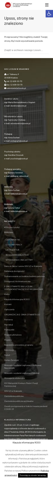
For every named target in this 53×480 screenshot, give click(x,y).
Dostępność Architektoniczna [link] (17, 281)
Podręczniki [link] (9, 329)
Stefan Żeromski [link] (11, 360)
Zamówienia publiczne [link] (14, 396)
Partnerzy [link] (8, 319)
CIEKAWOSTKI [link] (13, 239)
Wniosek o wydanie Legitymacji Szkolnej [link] (21, 373)
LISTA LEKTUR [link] (12, 250)
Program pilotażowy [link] (13, 335)
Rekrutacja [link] (9, 350)
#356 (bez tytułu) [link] (12, 227)
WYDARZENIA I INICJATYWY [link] (19, 260)
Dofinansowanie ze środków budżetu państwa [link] (24, 276)
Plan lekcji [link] (8, 324)
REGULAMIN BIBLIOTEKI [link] (17, 255)
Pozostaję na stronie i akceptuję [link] (33, 475)
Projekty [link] (8, 340)
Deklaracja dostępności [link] (14, 271)
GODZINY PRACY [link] (14, 244)
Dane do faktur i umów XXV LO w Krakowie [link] (23, 266)
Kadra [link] (6, 294)
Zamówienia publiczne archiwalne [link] (18, 401)
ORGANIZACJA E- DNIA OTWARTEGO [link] (22, 314)
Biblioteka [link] (8, 232)
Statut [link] (7, 355)
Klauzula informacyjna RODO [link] (17, 299)
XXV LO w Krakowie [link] (13, 391)
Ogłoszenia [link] (9, 309)
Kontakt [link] (8, 304)
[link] (49, 13)
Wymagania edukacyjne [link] (14, 378)
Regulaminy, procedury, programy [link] (18, 345)
